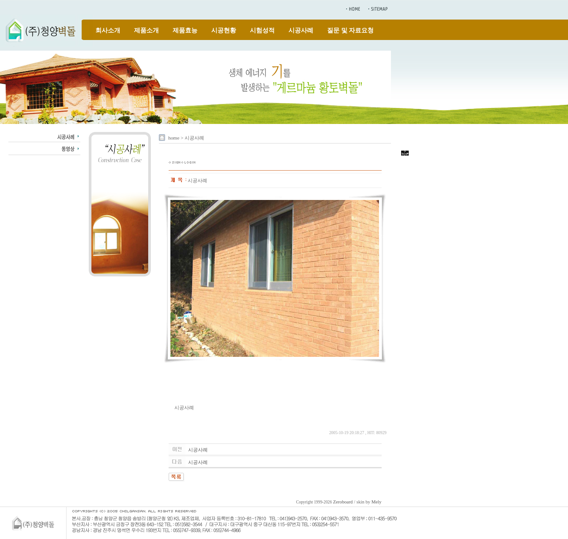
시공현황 (223, 30)
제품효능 (185, 30)
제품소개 (146, 30)
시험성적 (262, 30)
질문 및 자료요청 (350, 30)
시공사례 (300, 30)
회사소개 (107, 30)
